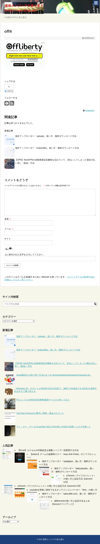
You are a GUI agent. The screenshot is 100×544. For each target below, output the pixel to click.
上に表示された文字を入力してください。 (24, 254)
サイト (7, 239)
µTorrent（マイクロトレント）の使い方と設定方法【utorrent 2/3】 (50, 486)
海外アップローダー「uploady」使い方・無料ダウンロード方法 (45, 136)
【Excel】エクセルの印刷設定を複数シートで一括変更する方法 (48, 450)
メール (9, 229)
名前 (7, 219)
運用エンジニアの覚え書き (53, 539)
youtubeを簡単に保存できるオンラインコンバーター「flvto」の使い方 (63, 490)
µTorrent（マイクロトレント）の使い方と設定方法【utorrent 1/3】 (79, 478)
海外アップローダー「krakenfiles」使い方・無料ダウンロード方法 (47, 148)
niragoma (89, 110)
